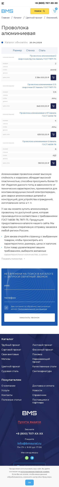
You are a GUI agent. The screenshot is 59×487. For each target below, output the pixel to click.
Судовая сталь (10, 371)
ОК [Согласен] (29, 482)
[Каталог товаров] (2, 3)
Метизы (5, 359)
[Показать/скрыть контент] (29, 258)
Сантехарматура (42, 371)
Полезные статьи (11, 399)
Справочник (39, 395)
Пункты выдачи (29, 421)
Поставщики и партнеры (40, 401)
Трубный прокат (10, 345)
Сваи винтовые (10, 354)
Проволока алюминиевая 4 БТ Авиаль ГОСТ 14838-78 (37, 114)
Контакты (6, 395)
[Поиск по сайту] (39, 11)
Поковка (37, 354)
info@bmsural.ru (29, 443)
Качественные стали (44, 366)
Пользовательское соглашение (32, 309)
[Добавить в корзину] (53, 77)
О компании (8, 385)
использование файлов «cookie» (35, 471)
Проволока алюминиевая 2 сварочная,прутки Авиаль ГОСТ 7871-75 (37, 57)
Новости (37, 390)
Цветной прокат (10, 366)
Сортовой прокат (11, 349)
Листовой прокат (42, 345)
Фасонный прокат (42, 349)
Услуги (5, 390)
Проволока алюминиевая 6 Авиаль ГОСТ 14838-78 (39, 142)
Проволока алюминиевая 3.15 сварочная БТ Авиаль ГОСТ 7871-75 (39, 85)
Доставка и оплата (43, 385)
